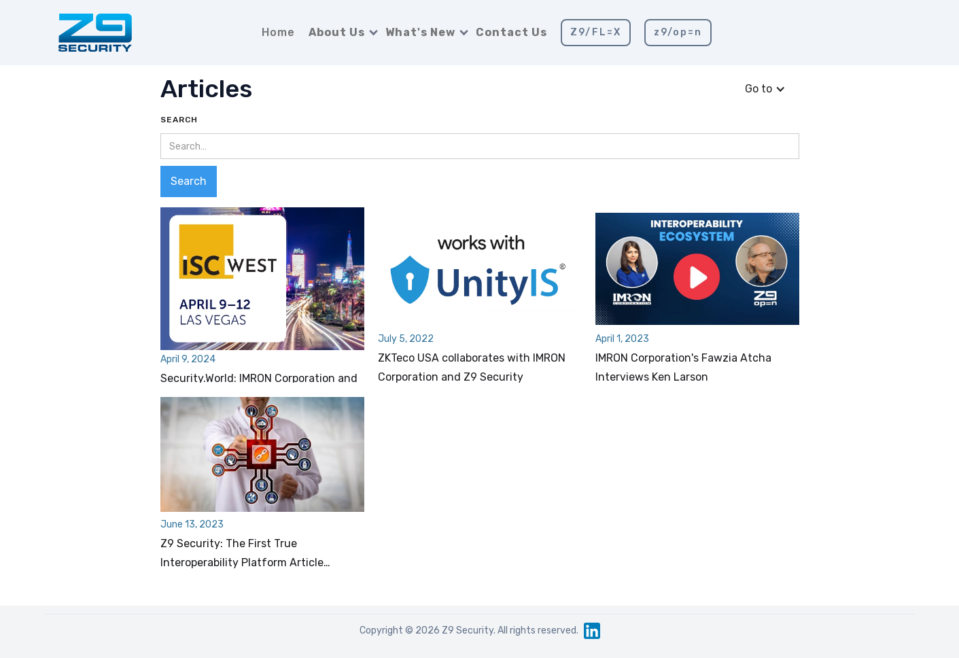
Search (179, 119)
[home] (95, 33)
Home (278, 32)
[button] (340, 33)
